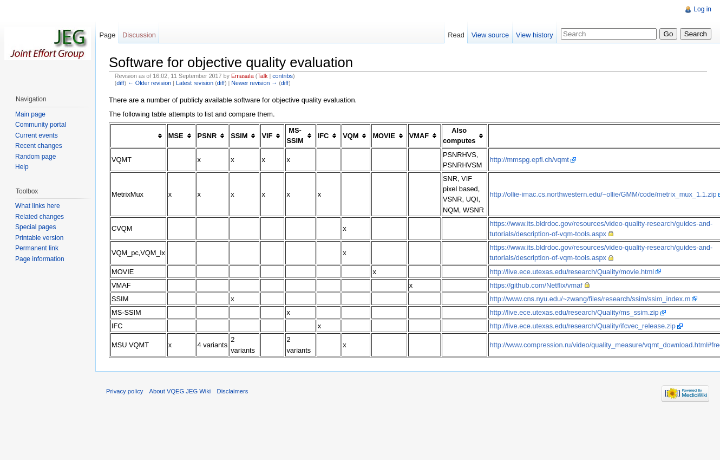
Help (22, 167)
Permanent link (36, 248)
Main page (30, 114)
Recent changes (38, 146)
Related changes (39, 217)
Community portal (40, 124)
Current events (36, 135)
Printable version (39, 238)
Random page (35, 156)
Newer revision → (254, 83)
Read (456, 35)
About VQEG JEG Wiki (180, 391)
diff (120, 83)
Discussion (139, 35)
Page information (39, 259)
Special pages (35, 227)
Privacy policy (124, 391)
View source (490, 35)
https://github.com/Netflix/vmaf (535, 285)
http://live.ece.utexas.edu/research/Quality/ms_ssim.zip (573, 312)
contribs (282, 76)
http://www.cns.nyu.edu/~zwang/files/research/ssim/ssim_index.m (589, 299)
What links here (37, 206)
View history (534, 35)
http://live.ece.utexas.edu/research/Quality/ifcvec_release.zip (582, 326)
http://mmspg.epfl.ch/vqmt (529, 160)
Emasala (242, 76)
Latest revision (194, 83)
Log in (702, 9)
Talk (262, 76)
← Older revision (149, 83)
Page (107, 35)
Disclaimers (232, 391)
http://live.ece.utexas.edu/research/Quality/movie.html (571, 272)
